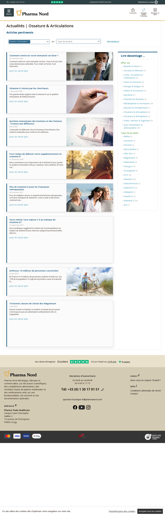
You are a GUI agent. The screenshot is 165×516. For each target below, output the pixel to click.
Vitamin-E (129, 196)
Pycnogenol (131, 170)
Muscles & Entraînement (137, 107)
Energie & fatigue (134, 86)
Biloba (128, 136)
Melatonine (130, 162)
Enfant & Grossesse (135, 90)
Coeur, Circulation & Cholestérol (133, 76)
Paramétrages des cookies (122, 511)
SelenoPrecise (132, 183)
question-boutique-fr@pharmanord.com (82, 399)
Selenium (130, 179)
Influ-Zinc (129, 153)
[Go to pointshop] (143, 12)
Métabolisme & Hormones (138, 103)
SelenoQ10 (130, 187)
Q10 (127, 174)
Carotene (129, 140)
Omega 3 (129, 166)
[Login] (133, 12)
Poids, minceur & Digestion (138, 120)
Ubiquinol (129, 191)
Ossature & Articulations (137, 112)
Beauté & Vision (133, 66)
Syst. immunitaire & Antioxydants (133, 126)
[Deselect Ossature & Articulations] (29, 42)
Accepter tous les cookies (150, 511)
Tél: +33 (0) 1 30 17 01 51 (82, 389)
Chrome (129, 144)
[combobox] (29, 41)
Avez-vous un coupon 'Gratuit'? (145, 380)
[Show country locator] (148, 2)
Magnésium (130, 157)
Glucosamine (131, 149)
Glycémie (129, 94)
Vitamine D (131, 200)
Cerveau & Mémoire (135, 70)
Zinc (127, 204)
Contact (134, 393)
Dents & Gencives (134, 82)
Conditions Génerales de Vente (145, 390)
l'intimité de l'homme (135, 99)
